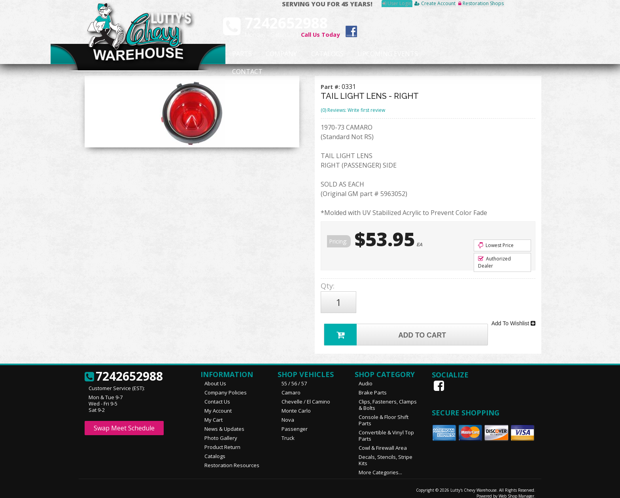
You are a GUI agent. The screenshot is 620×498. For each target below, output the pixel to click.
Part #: (331, 87)
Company (279, 54)
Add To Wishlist (513, 318)
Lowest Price (496, 245)
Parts (237, 54)
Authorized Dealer (494, 262)
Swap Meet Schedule (124, 421)
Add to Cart (387, 326)
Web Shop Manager (516, 489)
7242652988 (124, 369)
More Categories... (380, 465)
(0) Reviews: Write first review (353, 110)
